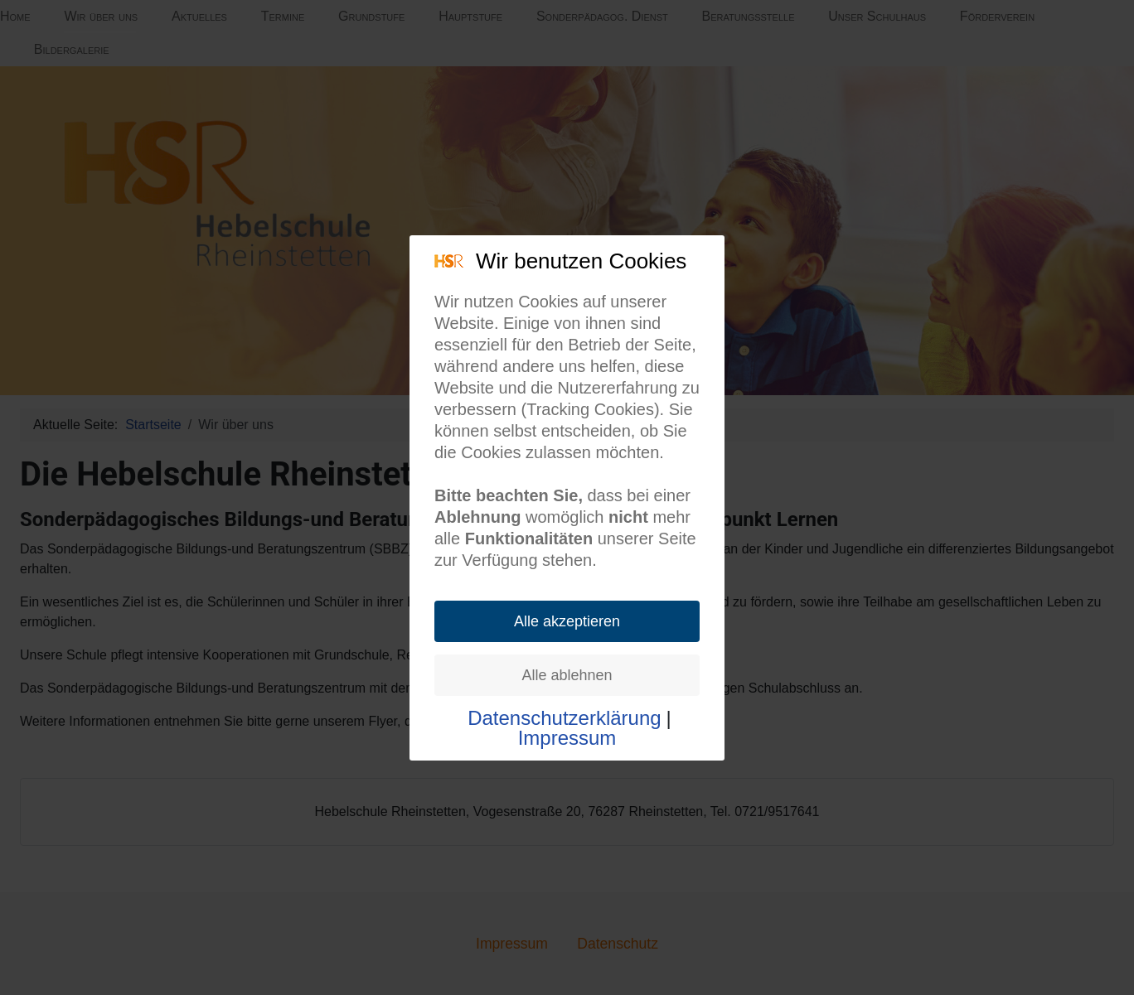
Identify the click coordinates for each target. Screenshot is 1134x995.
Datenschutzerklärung (564, 718)
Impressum (567, 738)
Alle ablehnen (566, 675)
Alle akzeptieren (567, 621)
